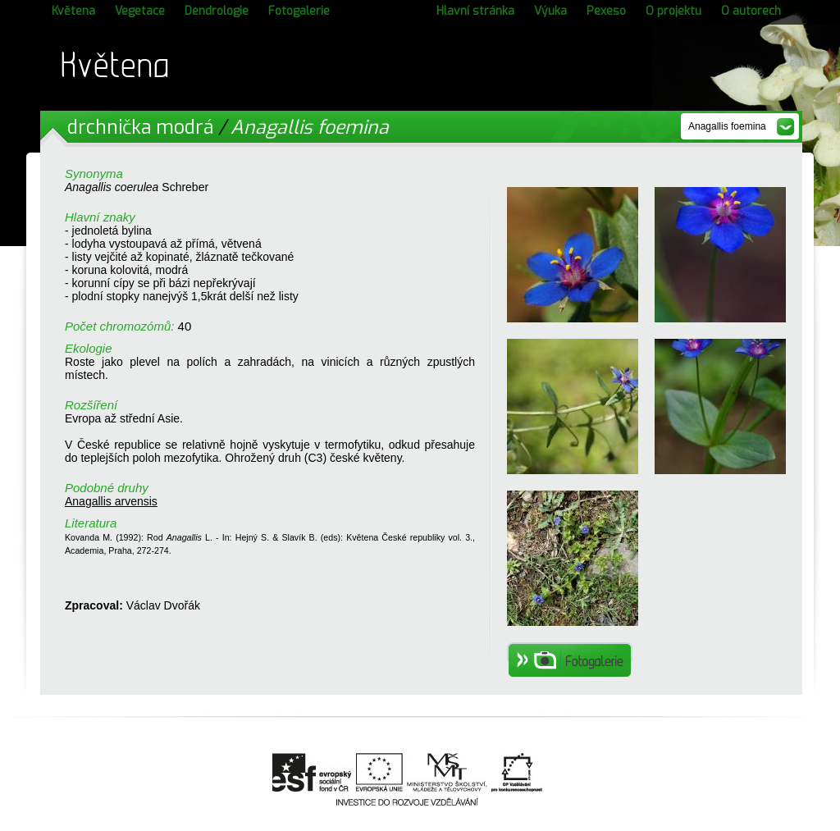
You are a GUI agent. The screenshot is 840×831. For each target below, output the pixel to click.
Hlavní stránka (475, 11)
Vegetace (140, 11)
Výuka (550, 11)
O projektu (673, 11)
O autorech (751, 11)
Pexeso (606, 11)
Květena (73, 11)
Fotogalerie (299, 11)
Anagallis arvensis (111, 501)
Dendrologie (217, 11)
